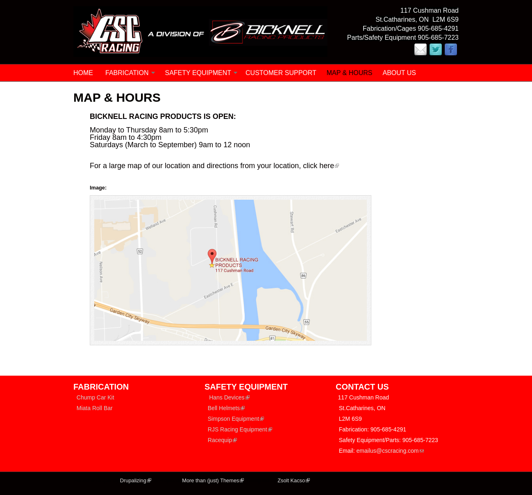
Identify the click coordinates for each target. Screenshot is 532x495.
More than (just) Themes (213, 480)
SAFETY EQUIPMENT (198, 72)
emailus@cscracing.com (390, 450)
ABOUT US (399, 72)
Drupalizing (135, 480)
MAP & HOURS (350, 72)
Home (83, 72)
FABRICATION (127, 72)
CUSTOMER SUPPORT (281, 72)
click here (321, 166)
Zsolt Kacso (293, 480)
